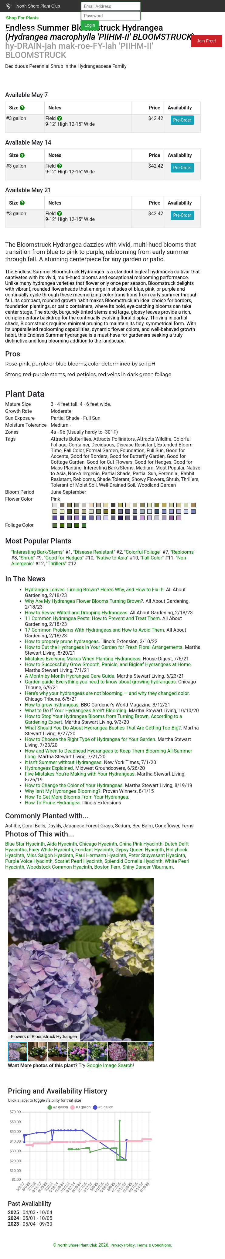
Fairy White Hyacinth (51, 850)
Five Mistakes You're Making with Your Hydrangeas (80, 774)
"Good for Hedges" (64, 558)
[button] (148, 959)
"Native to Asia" (112, 558)
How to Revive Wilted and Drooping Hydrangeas (76, 613)
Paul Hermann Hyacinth (100, 855)
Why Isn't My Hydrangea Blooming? (63, 791)
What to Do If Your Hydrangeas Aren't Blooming (75, 710)
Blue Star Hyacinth (25, 844)
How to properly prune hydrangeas (62, 641)
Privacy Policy (123, 1245)
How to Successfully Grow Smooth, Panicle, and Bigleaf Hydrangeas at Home (108, 664)
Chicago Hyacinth (98, 844)
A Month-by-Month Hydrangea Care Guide (69, 676)
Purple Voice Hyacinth (29, 861)
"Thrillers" (56, 563)
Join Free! (206, 40)
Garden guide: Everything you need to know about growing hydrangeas (100, 682)
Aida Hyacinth (62, 844)
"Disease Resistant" (94, 552)
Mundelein (171, 40)
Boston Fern (107, 867)
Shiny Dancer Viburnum (147, 867)
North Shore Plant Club (33, 6)
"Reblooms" (182, 552)
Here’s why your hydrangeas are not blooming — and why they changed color (107, 693)
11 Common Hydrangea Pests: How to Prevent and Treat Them (92, 618)
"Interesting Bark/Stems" (37, 552)
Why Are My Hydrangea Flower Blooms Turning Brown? (84, 601)
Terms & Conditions (154, 1245)
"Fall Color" (152, 558)
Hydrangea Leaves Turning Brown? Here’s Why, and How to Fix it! (94, 590)
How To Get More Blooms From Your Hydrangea (76, 797)
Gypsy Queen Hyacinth (139, 850)
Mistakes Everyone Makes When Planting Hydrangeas (82, 659)
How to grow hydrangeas (51, 705)
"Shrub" (27, 558)
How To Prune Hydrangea (52, 803)
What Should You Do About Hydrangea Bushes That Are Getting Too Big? (103, 728)
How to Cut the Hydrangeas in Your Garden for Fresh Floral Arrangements (103, 647)
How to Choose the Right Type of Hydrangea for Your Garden (90, 739)
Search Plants (23, 30)
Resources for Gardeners (77, 40)
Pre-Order (182, 120)
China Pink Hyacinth (140, 844)
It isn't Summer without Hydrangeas (63, 762)
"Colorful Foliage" (142, 552)
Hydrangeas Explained (49, 768)
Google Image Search (110, 1065)
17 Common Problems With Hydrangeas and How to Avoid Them (94, 630)
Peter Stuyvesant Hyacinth (156, 855)
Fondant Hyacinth (94, 850)
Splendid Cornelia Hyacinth (133, 861)
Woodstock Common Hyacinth (59, 867)
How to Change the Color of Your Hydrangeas (73, 785)
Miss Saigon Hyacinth (49, 855)
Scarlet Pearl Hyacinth (78, 861)
